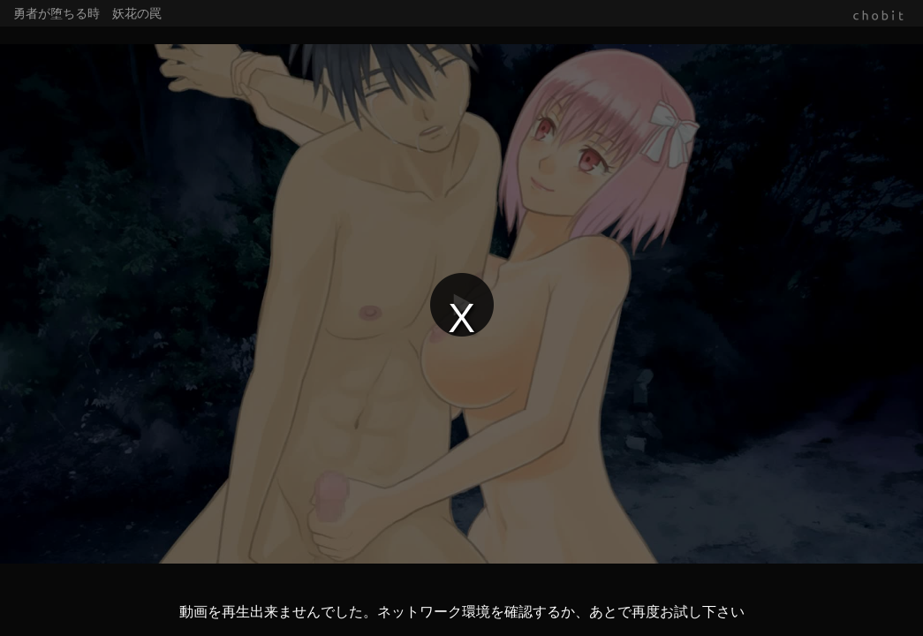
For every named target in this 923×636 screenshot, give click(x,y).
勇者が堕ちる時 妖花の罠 (87, 13)
